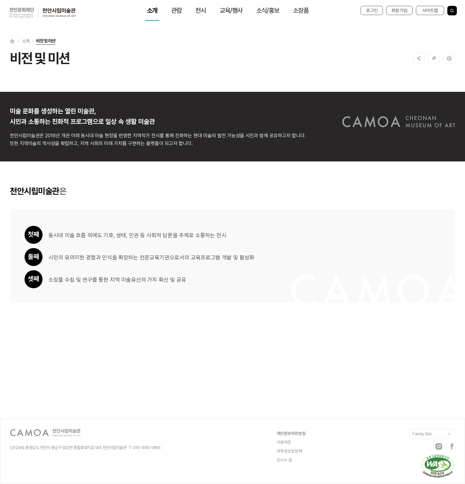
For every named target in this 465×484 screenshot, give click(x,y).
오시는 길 (284, 460)
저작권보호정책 (289, 451)
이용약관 (284, 442)
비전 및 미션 (45, 40)
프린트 (449, 58)
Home (12, 41)
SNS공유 (419, 58)
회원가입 (399, 10)
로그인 (372, 10)
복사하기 (434, 58)
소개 (25, 40)
